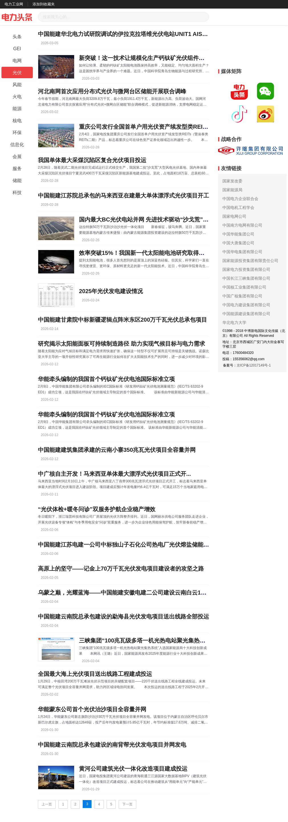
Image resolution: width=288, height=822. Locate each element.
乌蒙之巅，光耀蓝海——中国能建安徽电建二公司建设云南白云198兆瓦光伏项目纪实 (145, 592)
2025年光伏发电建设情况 (111, 291)
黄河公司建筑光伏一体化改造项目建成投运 (133, 768)
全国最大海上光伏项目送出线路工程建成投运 (95, 674)
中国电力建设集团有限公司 (246, 305)
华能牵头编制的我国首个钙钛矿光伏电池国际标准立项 (106, 379)
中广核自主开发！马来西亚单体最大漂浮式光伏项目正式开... (114, 474)
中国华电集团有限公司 (242, 251)
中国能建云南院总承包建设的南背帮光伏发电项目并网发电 (112, 745)
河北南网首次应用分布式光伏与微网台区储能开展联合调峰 (112, 91)
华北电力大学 (234, 322)
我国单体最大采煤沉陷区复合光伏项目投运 (92, 160)
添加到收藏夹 (44, 4)
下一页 (127, 804)
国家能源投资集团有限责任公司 (250, 260)
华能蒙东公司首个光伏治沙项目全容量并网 (92, 709)
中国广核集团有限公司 (242, 296)
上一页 (47, 804)
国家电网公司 (234, 216)
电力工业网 (14, 4)
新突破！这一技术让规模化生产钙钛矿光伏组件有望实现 (150, 58)
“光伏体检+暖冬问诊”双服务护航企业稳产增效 (96, 509)
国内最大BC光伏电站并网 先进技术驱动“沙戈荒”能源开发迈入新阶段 (166, 219)
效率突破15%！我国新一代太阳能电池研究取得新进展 (147, 253)
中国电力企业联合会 (240, 198)
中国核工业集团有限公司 (244, 287)
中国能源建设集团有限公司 (246, 313)
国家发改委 (232, 181)
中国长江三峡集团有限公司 (246, 278)
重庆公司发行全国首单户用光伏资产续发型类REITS (144, 127)
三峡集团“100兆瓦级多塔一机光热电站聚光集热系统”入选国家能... (163, 640)
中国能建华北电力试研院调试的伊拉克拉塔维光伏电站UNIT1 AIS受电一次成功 (137, 34)
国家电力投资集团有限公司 (246, 269)
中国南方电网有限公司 (242, 225)
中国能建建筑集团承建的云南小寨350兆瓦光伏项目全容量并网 (117, 450)
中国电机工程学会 (238, 207)
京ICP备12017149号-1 (254, 365)
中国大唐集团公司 (238, 243)
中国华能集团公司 (238, 234)
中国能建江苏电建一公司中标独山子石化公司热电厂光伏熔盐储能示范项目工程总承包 (146, 544)
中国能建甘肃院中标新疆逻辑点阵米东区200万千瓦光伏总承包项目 (122, 320)
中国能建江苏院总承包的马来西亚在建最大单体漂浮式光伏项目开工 (123, 195)
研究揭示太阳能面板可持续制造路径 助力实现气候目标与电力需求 (121, 344)
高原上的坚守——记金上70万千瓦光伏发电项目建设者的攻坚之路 (121, 568)
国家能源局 (232, 190)
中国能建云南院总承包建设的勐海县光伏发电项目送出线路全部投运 (123, 616)
